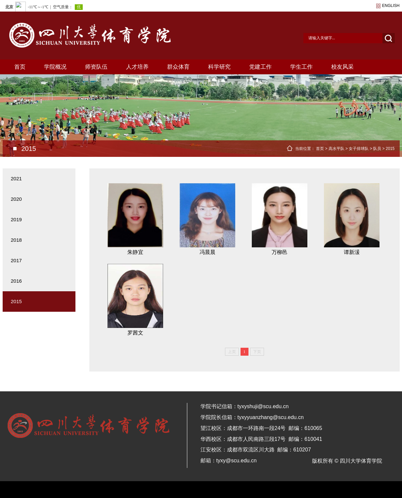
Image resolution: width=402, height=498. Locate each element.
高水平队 (336, 148)
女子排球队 (359, 148)
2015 (390, 148)
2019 (16, 219)
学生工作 (301, 67)
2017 (16, 260)
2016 (16, 281)
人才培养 (137, 67)
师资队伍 (96, 67)
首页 (19, 67)
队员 (377, 148)
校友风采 (342, 67)
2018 (16, 240)
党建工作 (260, 67)
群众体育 (178, 67)
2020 (16, 199)
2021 (16, 178)
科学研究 (219, 67)
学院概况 (55, 67)
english (391, 5)
